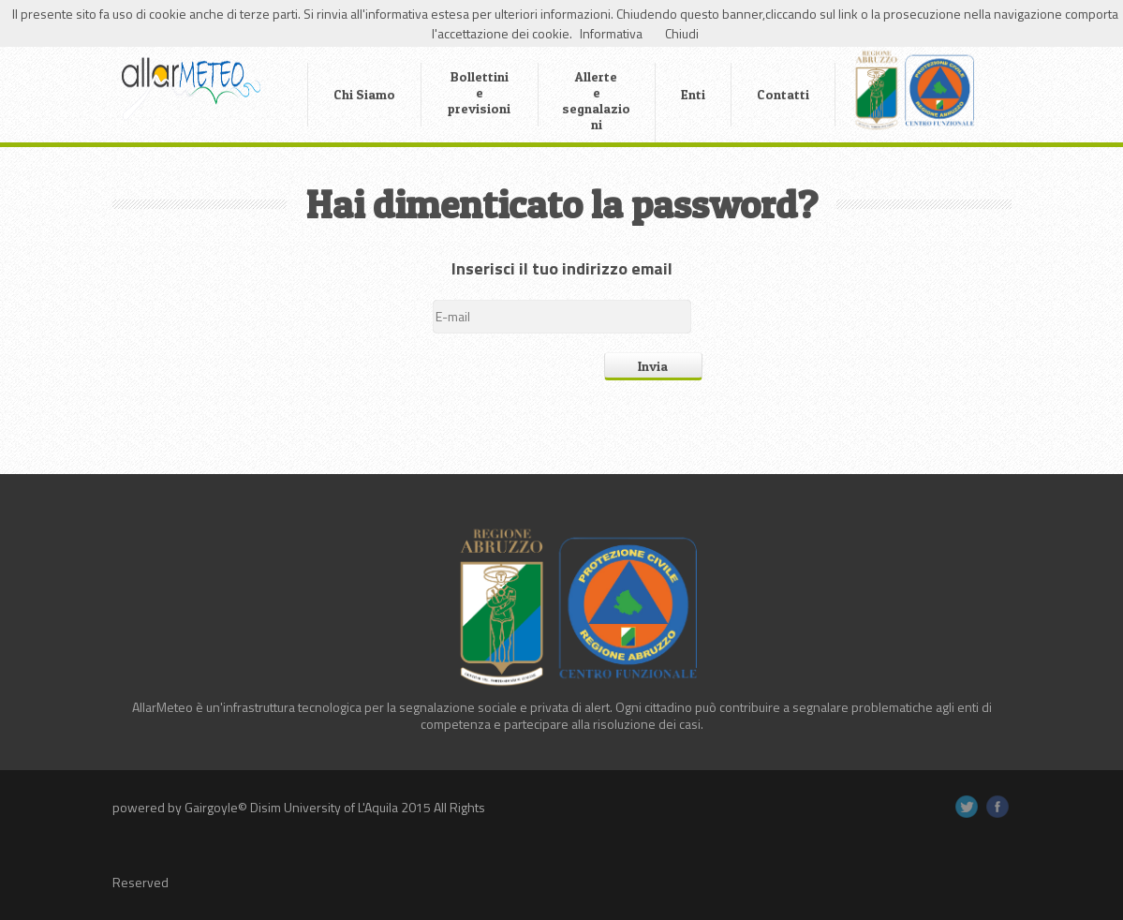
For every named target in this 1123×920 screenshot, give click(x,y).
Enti (693, 94)
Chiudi (682, 33)
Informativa (611, 33)
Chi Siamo (364, 94)
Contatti (783, 94)
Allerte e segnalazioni (596, 100)
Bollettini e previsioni (479, 92)
